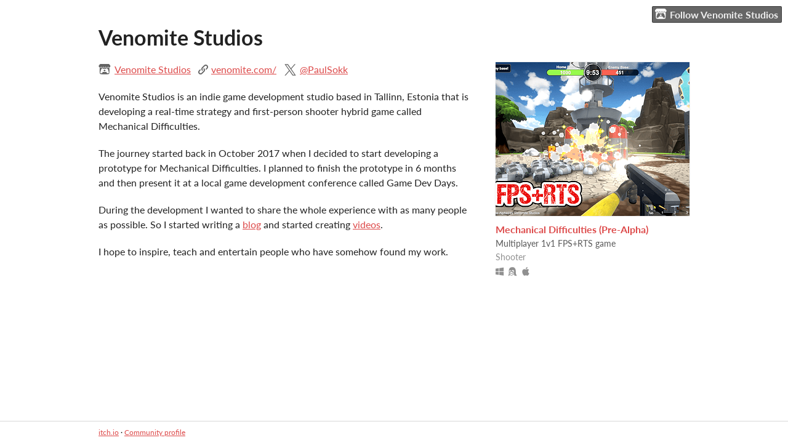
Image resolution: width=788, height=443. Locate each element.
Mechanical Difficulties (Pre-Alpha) (572, 229)
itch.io (108, 432)
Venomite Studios (153, 69)
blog (252, 224)
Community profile (154, 432)
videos (366, 224)
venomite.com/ (243, 69)
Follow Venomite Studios (716, 14)
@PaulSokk (324, 69)
